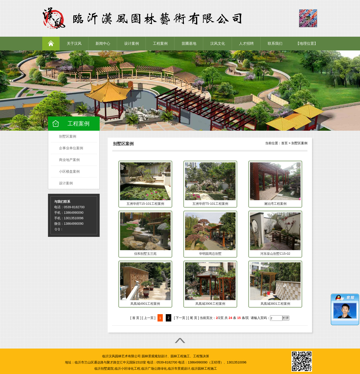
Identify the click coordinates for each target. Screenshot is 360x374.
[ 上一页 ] (148, 318)
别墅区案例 (299, 143)
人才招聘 (246, 43)
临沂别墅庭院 (104, 368)
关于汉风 (74, 43)
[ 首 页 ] (135, 318)
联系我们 (275, 43)
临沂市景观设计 (179, 368)
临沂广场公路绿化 (154, 368)
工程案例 (160, 43)
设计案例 (131, 43)
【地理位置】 (307, 43)
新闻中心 (103, 43)
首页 (284, 143)
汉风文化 (217, 43)
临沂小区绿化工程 (127, 368)
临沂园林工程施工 (204, 368)
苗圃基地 (189, 43)
